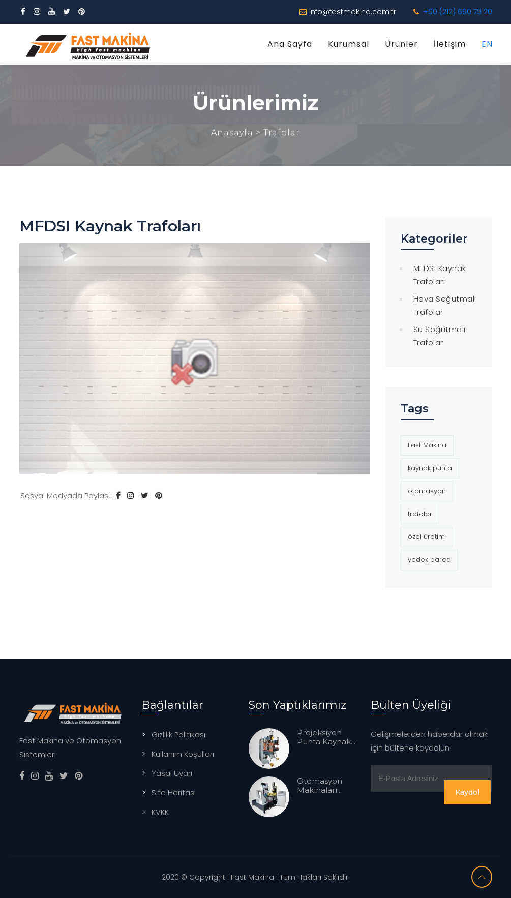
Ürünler (401, 44)
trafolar (420, 514)
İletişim (450, 44)
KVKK (160, 811)
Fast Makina (427, 445)
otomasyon (427, 491)
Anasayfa (233, 134)
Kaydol (467, 792)
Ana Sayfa (289, 44)
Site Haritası (174, 792)
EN (487, 44)
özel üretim (426, 537)
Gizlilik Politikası (178, 734)
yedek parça (429, 559)
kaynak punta (430, 468)
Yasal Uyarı (172, 773)
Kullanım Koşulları (183, 754)
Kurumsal (348, 44)
